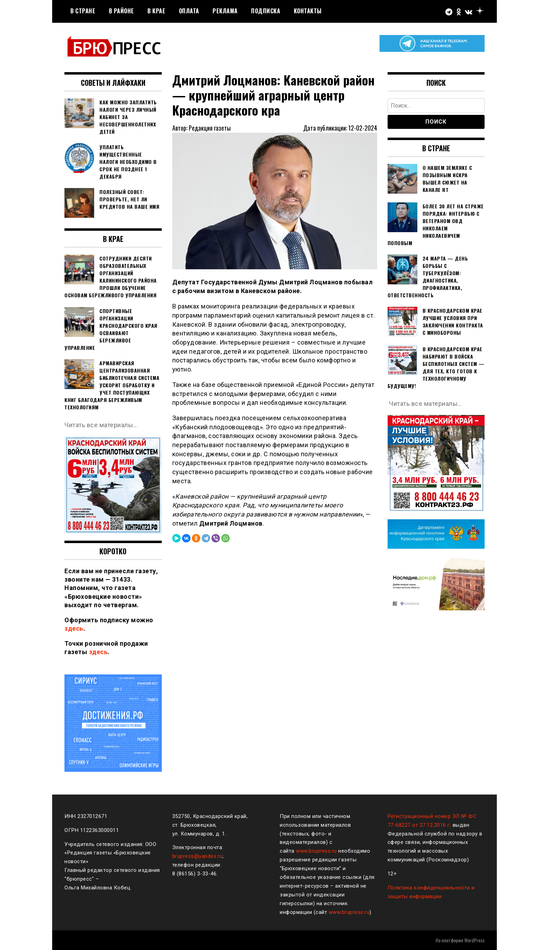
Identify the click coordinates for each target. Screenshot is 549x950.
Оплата (189, 11)
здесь (73, 628)
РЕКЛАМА (225, 11)
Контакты (308, 11)
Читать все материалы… (101, 425)
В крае (156, 11)
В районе (121, 11)
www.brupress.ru (316, 851)
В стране (82, 11)
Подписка (265, 11)
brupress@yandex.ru (197, 856)
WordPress (474, 940)
